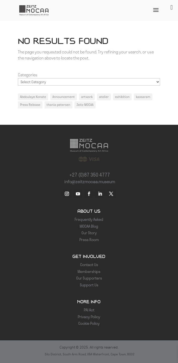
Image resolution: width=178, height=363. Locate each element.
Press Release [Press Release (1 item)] (30, 105)
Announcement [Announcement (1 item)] (63, 97)
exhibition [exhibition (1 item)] (122, 97)
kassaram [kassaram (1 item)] (143, 97)
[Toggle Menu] (171, 7)
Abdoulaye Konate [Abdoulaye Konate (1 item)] (33, 97)
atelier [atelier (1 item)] (104, 97)
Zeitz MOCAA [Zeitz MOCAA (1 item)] (85, 105)
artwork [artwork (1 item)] (87, 97)
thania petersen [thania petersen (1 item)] (58, 105)
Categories (27, 74)
